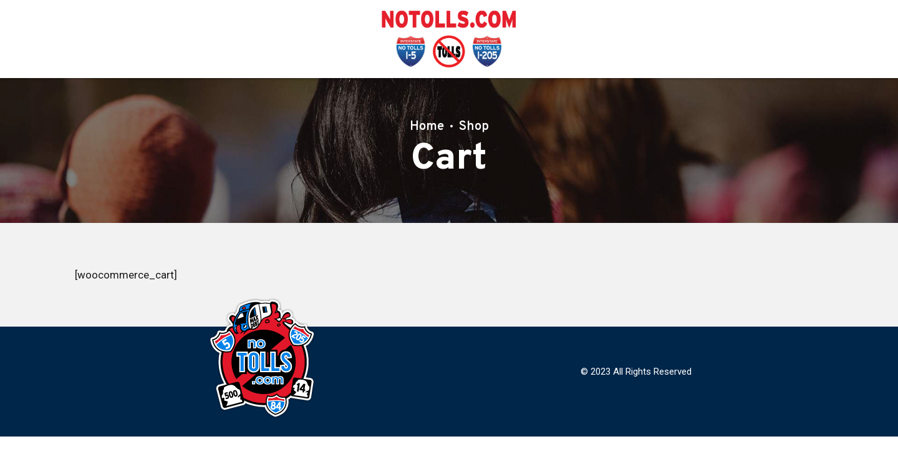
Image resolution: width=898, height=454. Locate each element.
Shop (474, 127)
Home (427, 127)
